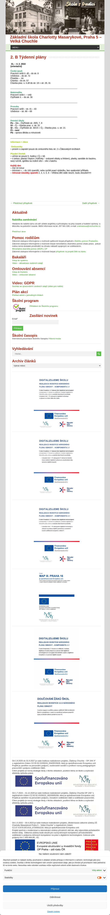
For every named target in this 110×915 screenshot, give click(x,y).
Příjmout (55, 888)
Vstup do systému (20, 260)
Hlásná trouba (55, 338)
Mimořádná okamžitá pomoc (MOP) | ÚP (29, 249)
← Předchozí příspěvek (21, 203)
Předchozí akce (19, 231)
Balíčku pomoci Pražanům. (86, 241)
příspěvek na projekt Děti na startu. (71, 251)
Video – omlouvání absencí (24, 275)
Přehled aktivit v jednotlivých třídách (27, 295)
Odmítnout (55, 897)
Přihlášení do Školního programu (44, 306)
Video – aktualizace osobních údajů (27, 263)
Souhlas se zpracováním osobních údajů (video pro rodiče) (37, 286)
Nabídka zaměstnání (24, 219)
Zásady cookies (53, 911)
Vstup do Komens (20, 272)
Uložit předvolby (55, 905)
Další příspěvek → (90, 203)
